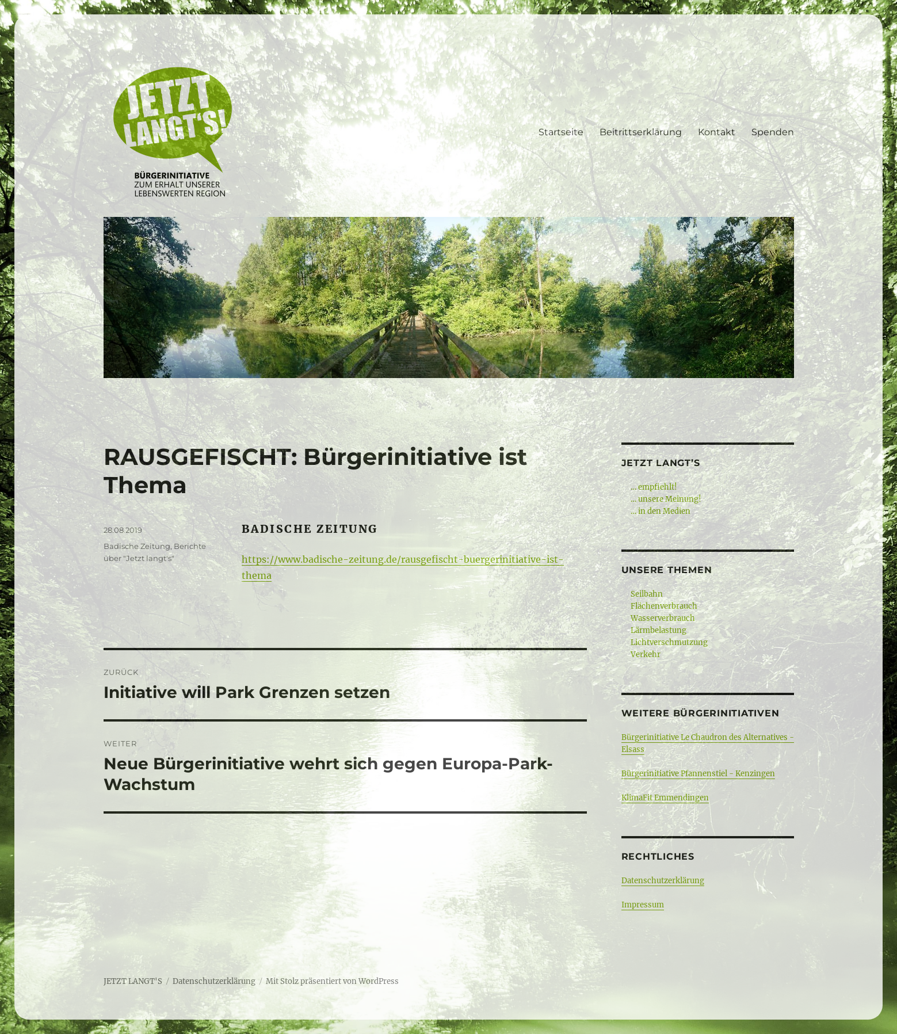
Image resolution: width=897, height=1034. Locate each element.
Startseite (561, 132)
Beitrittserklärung (641, 132)
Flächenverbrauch (664, 606)
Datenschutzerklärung (662, 881)
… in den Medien (660, 511)
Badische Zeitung (137, 546)
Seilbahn (647, 594)
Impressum (642, 905)
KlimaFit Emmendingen (665, 798)
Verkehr (646, 654)
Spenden (772, 132)
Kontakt (716, 132)
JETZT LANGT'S (133, 981)
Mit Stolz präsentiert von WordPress (332, 981)
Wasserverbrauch (663, 618)
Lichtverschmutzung (669, 642)
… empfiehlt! (654, 487)
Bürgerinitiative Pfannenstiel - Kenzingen (698, 774)
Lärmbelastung (658, 630)
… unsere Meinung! (666, 499)
